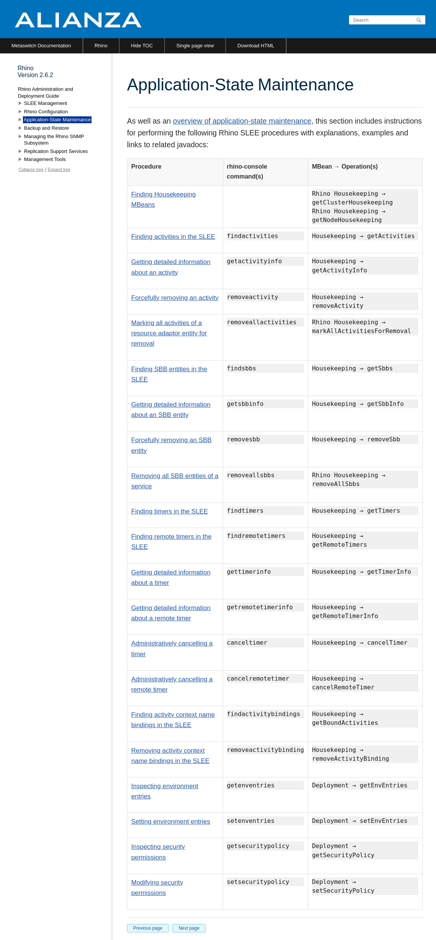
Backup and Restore (46, 128)
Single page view (195, 45)
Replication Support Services (56, 151)
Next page (189, 928)
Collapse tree (31, 169)
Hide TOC (142, 45)
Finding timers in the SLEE (169, 511)
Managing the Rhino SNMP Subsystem (54, 140)
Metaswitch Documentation (41, 45)
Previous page (147, 928)
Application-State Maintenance (57, 119)
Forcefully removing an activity (175, 297)
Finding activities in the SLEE (173, 236)
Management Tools (45, 159)
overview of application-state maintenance (242, 121)
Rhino (101, 45)
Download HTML (255, 45)
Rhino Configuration (46, 111)
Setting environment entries (170, 821)
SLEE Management (45, 103)
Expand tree (59, 169)
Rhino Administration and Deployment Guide (45, 92)
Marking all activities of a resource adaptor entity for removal (169, 333)
